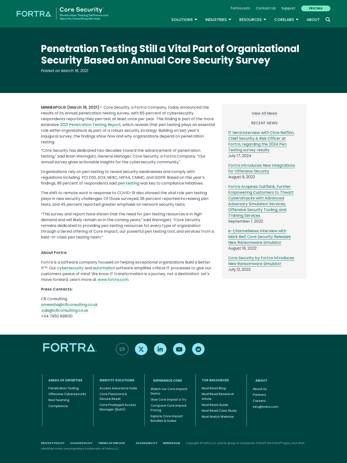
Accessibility (146, 443)
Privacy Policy (53, 443)
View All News (264, 113)
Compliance (58, 406)
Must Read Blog (214, 388)
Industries (218, 19)
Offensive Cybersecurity (67, 394)
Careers (259, 400)
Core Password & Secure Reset (113, 396)
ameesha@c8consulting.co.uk (69, 304)
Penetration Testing (63, 388)
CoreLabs (286, 19)
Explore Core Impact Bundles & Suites (167, 418)
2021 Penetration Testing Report (90, 124)
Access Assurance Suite (118, 388)
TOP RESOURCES (215, 380)
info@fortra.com (265, 406)
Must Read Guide (215, 405)
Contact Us (266, 8)
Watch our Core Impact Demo (169, 391)
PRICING (316, 8)
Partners (259, 394)
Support (288, 8)
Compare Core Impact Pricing (169, 408)
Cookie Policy (81, 443)
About (313, 19)
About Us (260, 389)
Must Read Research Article (218, 396)
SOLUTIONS (184, 19)
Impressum (171, 443)
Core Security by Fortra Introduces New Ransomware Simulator (261, 260)
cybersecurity (70, 268)
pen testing (128, 183)
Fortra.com (240, 8)
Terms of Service (111, 443)
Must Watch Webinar (218, 416)
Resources (253, 19)
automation (104, 268)
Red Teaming (58, 400)
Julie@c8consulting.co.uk (64, 310)
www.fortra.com (113, 279)
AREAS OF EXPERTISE (65, 380)
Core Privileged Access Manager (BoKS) (118, 407)
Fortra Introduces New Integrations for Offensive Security (261, 168)
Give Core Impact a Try (168, 399)
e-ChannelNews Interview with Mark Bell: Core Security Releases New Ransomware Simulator (259, 236)
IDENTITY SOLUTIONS (117, 380)
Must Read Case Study (219, 410)
